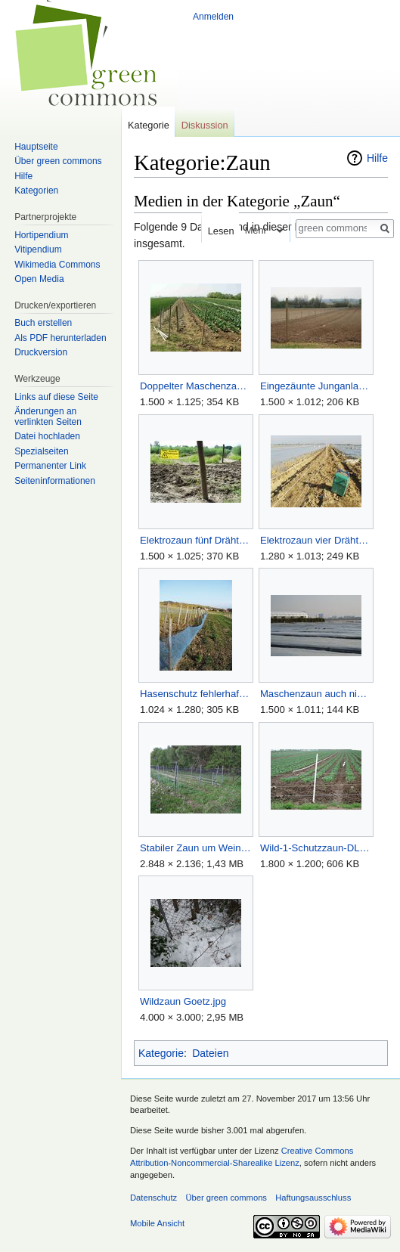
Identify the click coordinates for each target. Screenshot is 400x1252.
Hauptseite (35, 146)
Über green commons (57, 161)
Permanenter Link (50, 465)
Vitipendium (37, 249)
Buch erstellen (43, 323)
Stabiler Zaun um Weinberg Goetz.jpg (195, 848)
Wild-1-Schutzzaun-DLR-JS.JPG (315, 848)
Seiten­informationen (54, 481)
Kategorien (36, 190)
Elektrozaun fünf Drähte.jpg (195, 540)
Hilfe (377, 158)
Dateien (210, 1053)
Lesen (215, 231)
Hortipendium (41, 235)
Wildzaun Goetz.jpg (183, 1001)
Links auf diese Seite (56, 397)
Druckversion (40, 352)
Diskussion (204, 125)
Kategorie (161, 1053)
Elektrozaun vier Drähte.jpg (315, 540)
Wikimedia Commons (57, 264)
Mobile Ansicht (157, 1223)
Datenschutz (153, 1197)
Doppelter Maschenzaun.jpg (195, 386)
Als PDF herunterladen (60, 338)
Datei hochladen (47, 436)
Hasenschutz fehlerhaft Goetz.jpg (195, 693)
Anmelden (213, 16)
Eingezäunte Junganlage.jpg (315, 386)
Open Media (39, 279)
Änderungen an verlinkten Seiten (48, 416)
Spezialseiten (41, 451)
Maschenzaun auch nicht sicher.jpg (315, 693)
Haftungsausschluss (313, 1197)
